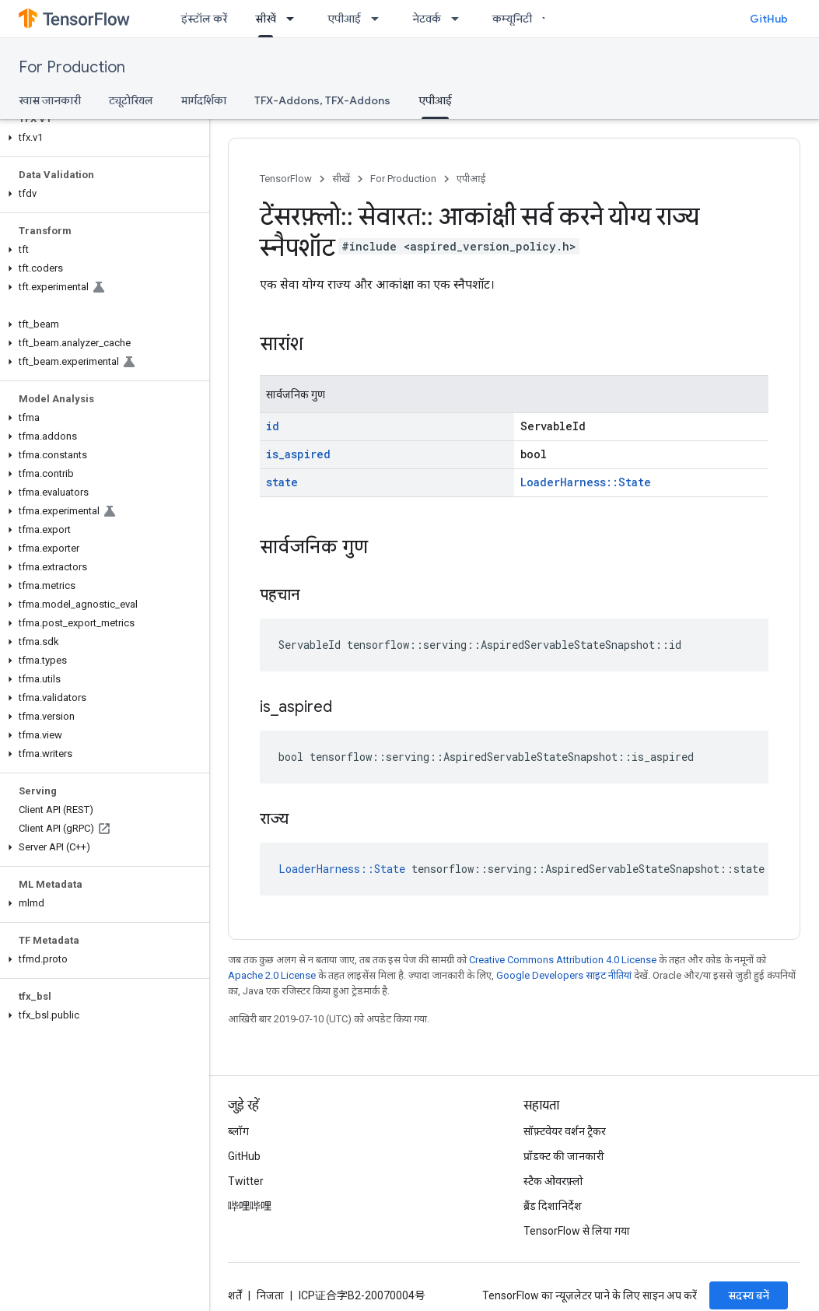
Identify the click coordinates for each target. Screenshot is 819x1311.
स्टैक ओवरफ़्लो (553, 1181)
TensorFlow (286, 178)
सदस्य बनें (748, 1295)
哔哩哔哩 (249, 1206)
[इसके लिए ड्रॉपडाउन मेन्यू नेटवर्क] (459, 18)
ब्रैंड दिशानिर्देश (552, 1206)
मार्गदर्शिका (203, 100)
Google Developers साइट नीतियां (564, 975)
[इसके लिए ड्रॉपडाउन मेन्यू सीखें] (294, 18)
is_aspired (298, 454)
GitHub (769, 19)
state (282, 482)
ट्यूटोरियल (131, 100)
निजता (270, 1295)
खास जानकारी (50, 100)
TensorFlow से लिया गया (576, 1231)
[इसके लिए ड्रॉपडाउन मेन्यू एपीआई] (379, 18)
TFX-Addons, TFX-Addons (322, 100)
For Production (72, 67)
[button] (101, 137)
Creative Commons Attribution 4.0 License (562, 960)
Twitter (246, 1181)
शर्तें (235, 1295)
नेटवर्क (426, 19)
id (272, 426)
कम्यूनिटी (512, 19)
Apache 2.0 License (272, 975)
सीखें (341, 178)
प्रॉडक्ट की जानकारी (563, 1156)
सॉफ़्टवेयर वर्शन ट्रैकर (564, 1131)
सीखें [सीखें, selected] (265, 19)
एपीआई (344, 19)
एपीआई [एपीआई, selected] (435, 100)
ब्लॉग (238, 1131)
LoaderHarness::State (585, 482)
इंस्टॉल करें (204, 19)
